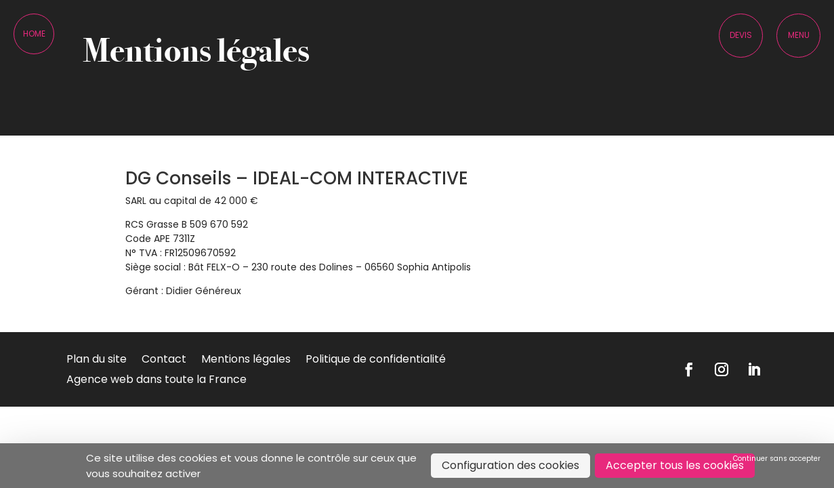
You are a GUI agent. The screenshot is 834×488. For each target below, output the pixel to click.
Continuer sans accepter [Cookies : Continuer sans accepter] (776, 458)
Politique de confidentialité (376, 360)
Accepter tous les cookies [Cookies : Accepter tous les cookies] (675, 465)
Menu (799, 35)
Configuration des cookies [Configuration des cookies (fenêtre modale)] (510, 465)
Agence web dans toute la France (156, 381)
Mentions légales (246, 360)
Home (34, 33)
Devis (741, 35)
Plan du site (96, 360)
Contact (164, 360)
